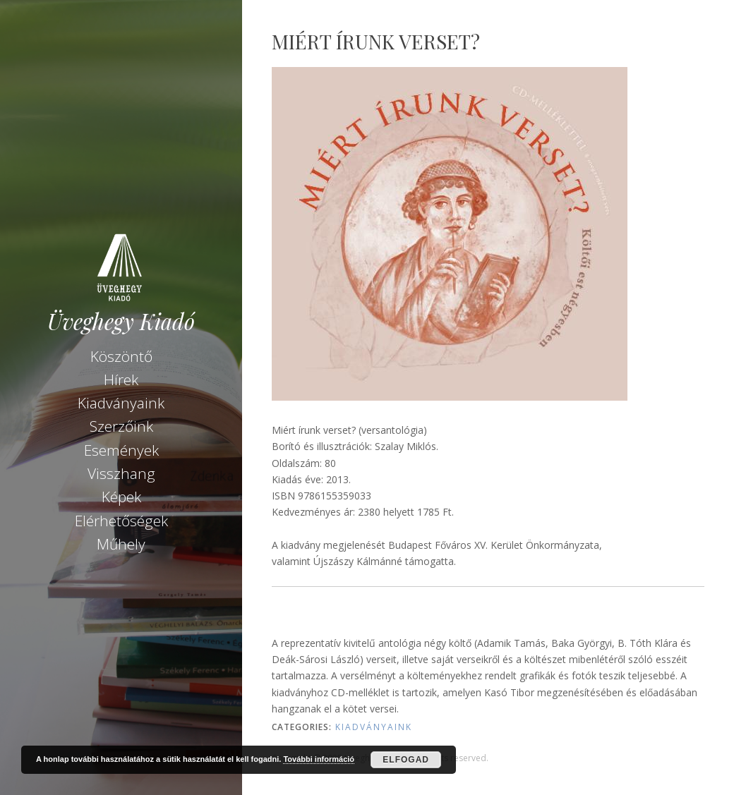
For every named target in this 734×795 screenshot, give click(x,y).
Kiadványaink (121, 403)
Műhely (121, 544)
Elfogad (406, 760)
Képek (121, 496)
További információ (318, 759)
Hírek (121, 379)
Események (121, 450)
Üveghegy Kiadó (121, 321)
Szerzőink (121, 426)
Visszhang (121, 473)
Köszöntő (121, 356)
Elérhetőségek (121, 520)
